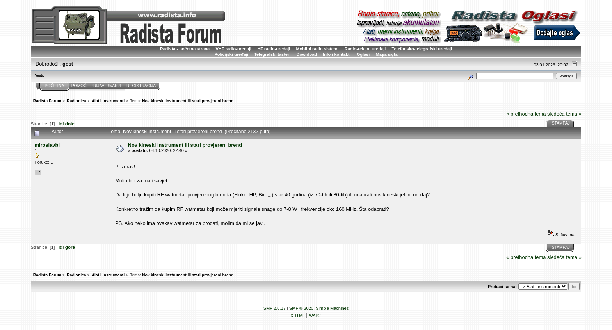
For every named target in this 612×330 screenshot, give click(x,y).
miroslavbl (47, 145)
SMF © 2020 (301, 308)
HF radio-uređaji (273, 48)
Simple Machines (332, 308)
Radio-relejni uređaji (365, 48)
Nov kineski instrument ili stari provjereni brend (185, 145)
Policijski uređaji (231, 54)
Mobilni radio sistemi (317, 48)
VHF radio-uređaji (233, 48)
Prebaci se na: (502, 286)
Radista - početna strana (185, 48)
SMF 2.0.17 (274, 308)
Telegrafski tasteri (272, 54)
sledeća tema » (564, 114)
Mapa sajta (387, 54)
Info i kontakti (336, 54)
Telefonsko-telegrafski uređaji (422, 48)
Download (307, 54)
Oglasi (363, 54)
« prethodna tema (526, 114)
